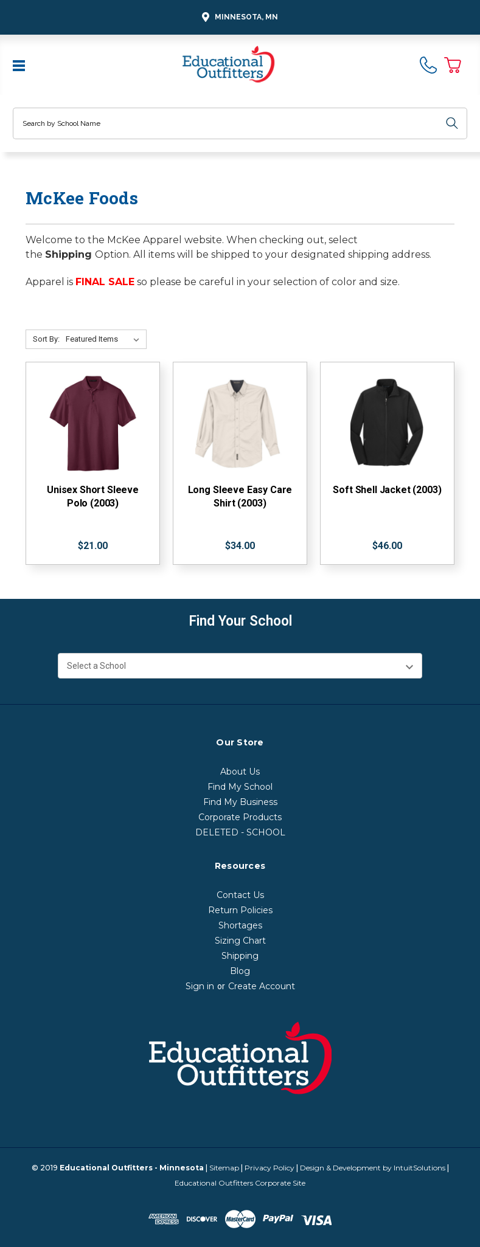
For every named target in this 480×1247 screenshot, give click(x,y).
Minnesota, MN (238, 17)
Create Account (261, 986)
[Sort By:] (105, 339)
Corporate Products (240, 817)
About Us (240, 771)
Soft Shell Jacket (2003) (387, 490)
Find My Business (240, 801)
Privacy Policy (269, 1167)
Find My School (240, 786)
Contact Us (240, 894)
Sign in (200, 986)
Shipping (240, 955)
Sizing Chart (240, 940)
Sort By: (46, 339)
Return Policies (240, 910)
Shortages (240, 925)
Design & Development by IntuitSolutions (372, 1167)
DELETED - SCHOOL (240, 832)
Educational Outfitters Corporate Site (240, 1182)
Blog (240, 970)
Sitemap (224, 1167)
